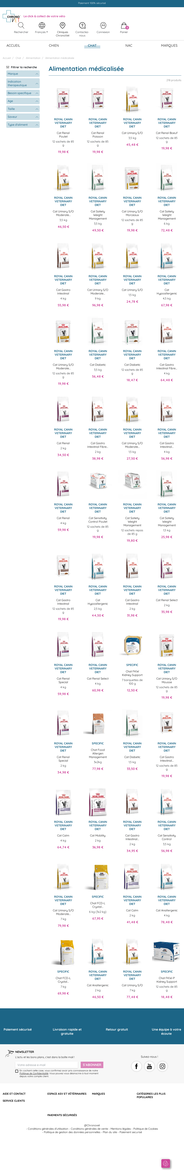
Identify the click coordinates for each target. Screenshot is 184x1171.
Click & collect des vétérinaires (21, 1119)
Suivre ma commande (16, 1105)
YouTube (149, 1066)
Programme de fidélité (16, 1112)
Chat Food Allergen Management (98, 753)
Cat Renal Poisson (97, 134)
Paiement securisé (130, 1166)
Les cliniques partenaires (18, 1115)
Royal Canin (99, 1105)
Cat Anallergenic (167, 910)
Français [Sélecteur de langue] (40, 32)
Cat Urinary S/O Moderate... (63, 213)
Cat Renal (63, 443)
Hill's (94, 1098)
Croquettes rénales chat (151, 1108)
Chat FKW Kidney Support (132, 673)
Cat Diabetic (98, 364)
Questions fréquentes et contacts (23, 1102)
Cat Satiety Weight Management (98, 215)
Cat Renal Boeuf (167, 133)
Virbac (96, 1112)
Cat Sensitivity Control (167, 837)
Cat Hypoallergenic (167, 291)
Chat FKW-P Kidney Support (167, 979)
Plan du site (110, 1166)
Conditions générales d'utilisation (48, 1163)
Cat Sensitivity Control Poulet (97, 519)
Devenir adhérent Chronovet (65, 1102)
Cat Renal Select (167, 600)
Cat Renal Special (63, 680)
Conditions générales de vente (89, 1163)
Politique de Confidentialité (34, 1073)
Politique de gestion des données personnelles (72, 1166)
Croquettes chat (147, 1102)
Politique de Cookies (145, 1163)
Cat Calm (63, 835)
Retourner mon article (16, 1108)
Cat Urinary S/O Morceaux (132, 213)
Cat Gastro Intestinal (63, 291)
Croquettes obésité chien (152, 1119)
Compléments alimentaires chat (156, 1105)
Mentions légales (121, 1163)
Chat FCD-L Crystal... (97, 905)
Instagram (162, 1066)
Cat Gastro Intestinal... (167, 445)
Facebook (137, 1066)
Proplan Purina (101, 1102)
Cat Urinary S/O (132, 133)
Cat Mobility (97, 835)
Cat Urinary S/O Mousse (166, 680)
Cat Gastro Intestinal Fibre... (166, 366)
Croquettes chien (147, 1112)
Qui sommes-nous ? (15, 1098)
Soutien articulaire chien (151, 1115)
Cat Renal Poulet (63, 134)
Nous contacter (57, 1098)
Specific (97, 1108)
